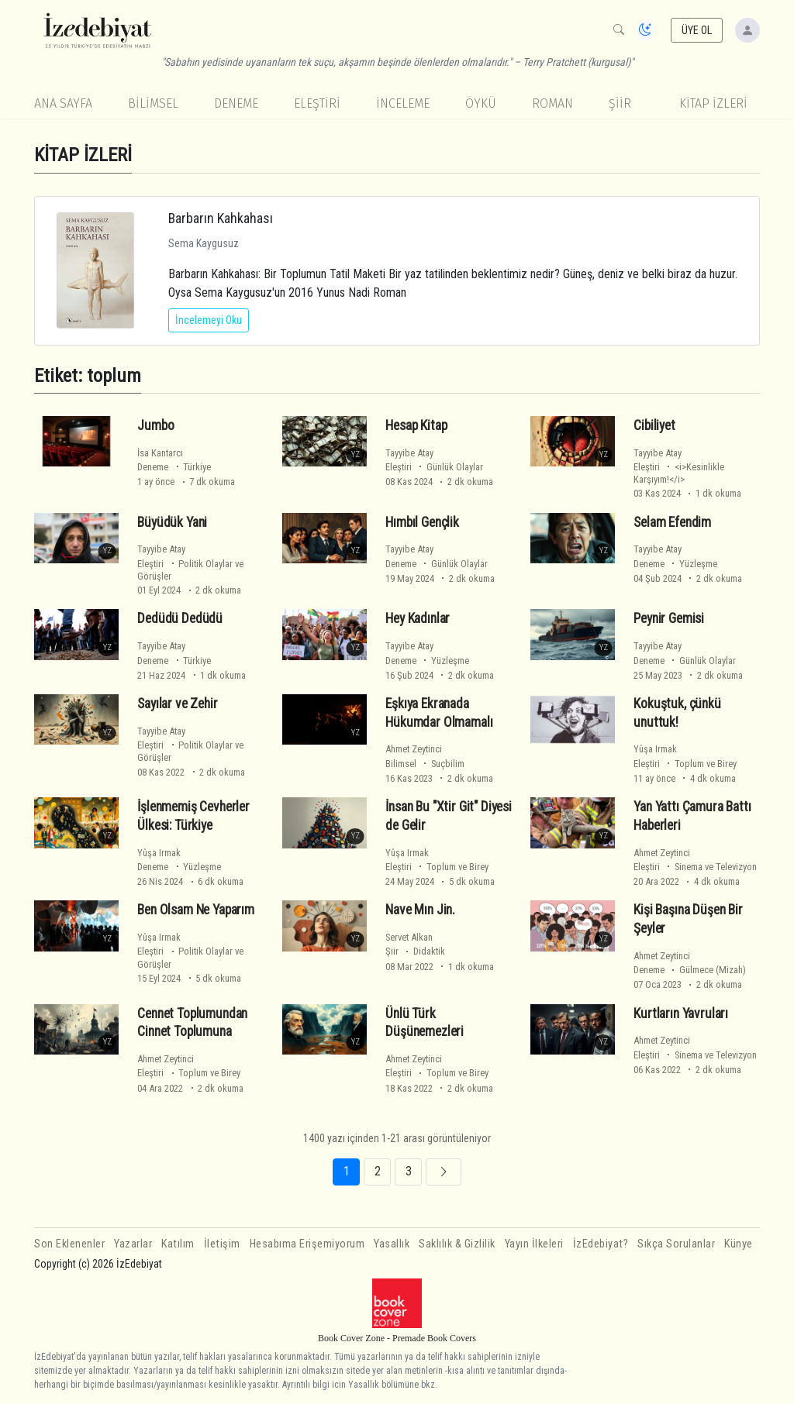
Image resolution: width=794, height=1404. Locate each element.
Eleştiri (317, 103)
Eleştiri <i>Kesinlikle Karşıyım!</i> (678, 473)
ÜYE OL (697, 30)
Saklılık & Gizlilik (457, 1244)
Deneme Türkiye (174, 467)
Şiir (620, 103)
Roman (552, 103)
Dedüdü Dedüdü (180, 618)
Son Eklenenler (69, 1244)
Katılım (178, 1244)
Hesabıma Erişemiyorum (307, 1244)
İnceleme (403, 103)
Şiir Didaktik (415, 951)
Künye (738, 1244)
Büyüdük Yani (172, 522)
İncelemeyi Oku (208, 320)
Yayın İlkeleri (534, 1244)
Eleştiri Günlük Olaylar (434, 467)
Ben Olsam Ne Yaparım (195, 909)
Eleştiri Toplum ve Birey (685, 763)
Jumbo (155, 425)
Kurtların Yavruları (680, 1013)
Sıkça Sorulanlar (676, 1244)
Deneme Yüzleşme (675, 564)
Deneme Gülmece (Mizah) (689, 970)
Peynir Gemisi (668, 618)
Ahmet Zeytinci (413, 749)
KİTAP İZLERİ (713, 103)
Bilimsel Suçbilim (424, 763)
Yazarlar (133, 1244)
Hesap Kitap (416, 425)
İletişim (222, 1244)
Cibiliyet (654, 425)
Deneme (236, 103)
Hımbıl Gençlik (422, 522)
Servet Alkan (409, 937)
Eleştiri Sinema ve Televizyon (695, 866)
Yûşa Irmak (655, 749)
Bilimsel (153, 103)
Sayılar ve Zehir (177, 703)
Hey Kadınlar (417, 618)
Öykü (480, 103)
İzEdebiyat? (601, 1244)
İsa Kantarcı (160, 453)
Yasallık (391, 1244)
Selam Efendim (672, 522)
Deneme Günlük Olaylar (436, 564)
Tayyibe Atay (409, 453)
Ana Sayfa (63, 103)
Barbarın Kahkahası (220, 218)
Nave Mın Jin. (420, 909)
